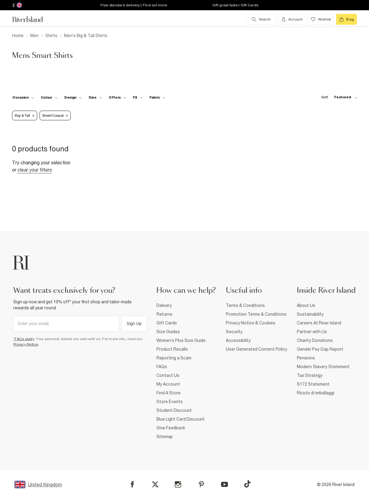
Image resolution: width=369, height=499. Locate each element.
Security (234, 331)
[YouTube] (224, 484)
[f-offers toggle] (117, 97)
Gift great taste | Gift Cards (235, 5)
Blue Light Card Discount (180, 419)
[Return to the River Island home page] (32, 19)
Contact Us (167, 375)
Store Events (169, 401)
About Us (306, 305)
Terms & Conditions (245, 305)
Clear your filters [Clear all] (35, 169)
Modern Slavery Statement (323, 366)
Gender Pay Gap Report (320, 349)
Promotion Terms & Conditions (256, 314)
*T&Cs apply (23, 339)
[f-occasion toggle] (23, 97)
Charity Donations (315, 340)
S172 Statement (313, 384)
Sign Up (134, 323)
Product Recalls (172, 349)
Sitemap (164, 436)
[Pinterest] (201, 484)
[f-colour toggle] (49, 97)
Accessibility (238, 340)
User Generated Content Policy (256, 349)
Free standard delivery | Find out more (134, 5)
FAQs (161, 366)
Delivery (164, 305)
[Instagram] (178, 484)
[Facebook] (132, 484)
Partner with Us (312, 331)
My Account (168, 384)
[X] (155, 484)
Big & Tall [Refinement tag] (24, 115)
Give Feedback (170, 427)
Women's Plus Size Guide (181, 340)
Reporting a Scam (173, 357)
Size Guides (168, 331)
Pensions (306, 357)
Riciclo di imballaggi (315, 392)
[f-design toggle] (73, 97)
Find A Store (168, 392)
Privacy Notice (25, 344)
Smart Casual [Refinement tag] (55, 115)
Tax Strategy (309, 375)
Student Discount (174, 410)
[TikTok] (247, 484)
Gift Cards (166, 323)
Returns (164, 314)
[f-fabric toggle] (157, 97)
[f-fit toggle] (138, 97)
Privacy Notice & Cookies (250, 323)
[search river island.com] (261, 19)
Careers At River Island (319, 323)
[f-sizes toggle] (95, 97)
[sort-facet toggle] (337, 97)
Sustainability (310, 314)
